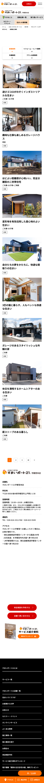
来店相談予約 (7, 755)
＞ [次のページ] (34, 460)
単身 (4, 142)
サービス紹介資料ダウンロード (13, 761)
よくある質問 (7, 729)
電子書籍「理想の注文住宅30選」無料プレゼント (20, 767)
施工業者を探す (8, 742)
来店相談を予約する (22, 607)
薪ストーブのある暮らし (15, 432)
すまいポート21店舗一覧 (11, 691)
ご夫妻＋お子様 (8, 99)
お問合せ (29, 4)
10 (28, 460)
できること (6, 17)
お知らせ (5, 710)
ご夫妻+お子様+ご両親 (10, 185)
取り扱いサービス (37, 17)
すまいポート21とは (9, 668)
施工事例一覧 (7, 735)
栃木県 (26, 27)
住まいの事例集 (22, 22)
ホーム (4, 27)
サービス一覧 (7, 679)
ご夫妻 (4, 396)
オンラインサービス (9, 722)
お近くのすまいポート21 (15, 27)
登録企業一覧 (22, 17)
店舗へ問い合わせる (22, 616)
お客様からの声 (8, 703)
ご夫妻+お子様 (7, 228)
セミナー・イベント (7, 22)
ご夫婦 (4, 352)
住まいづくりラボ (8, 697)
